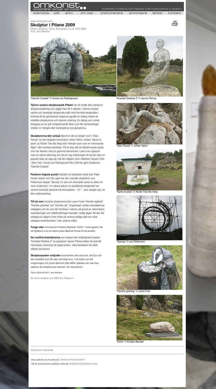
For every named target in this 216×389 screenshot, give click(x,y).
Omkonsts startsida (42, 350)
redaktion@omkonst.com (83, 363)
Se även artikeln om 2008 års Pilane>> (52, 278)
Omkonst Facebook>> (72, 359)
